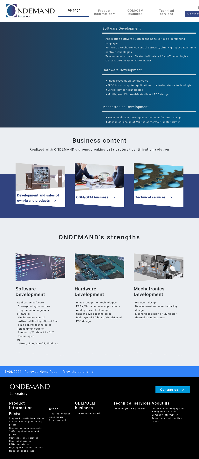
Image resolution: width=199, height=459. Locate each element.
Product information (21, 405)
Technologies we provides (129, 408)
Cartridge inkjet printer (23, 438)
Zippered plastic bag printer (26, 418)
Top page (73, 10)
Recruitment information (167, 418)
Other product (57, 420)
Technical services (166, 12)
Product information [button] (103, 12)
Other (53, 409)
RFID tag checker (59, 413)
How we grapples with (88, 413)
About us (161, 403)
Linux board (56, 417)
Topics (156, 421)
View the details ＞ (79, 372)
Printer (15, 413)
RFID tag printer (19, 444)
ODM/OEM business (135, 12)
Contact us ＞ (172, 390)
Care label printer (20, 441)
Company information (165, 415)
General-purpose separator (26, 428)
